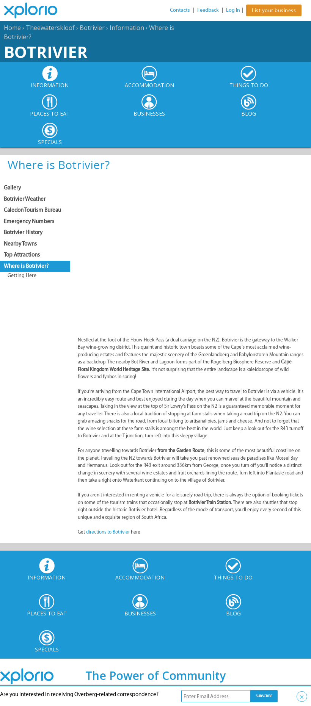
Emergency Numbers (29, 221)
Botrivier (92, 27)
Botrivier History (23, 232)
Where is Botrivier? (26, 266)
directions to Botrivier (108, 532)
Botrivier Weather (25, 199)
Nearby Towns (20, 243)
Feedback (208, 10)
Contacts (180, 10)
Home (12, 27)
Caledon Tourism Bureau (32, 210)
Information (127, 27)
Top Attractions (22, 254)
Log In (233, 10)
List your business (274, 10)
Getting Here (22, 275)
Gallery (12, 187)
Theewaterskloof (50, 27)
